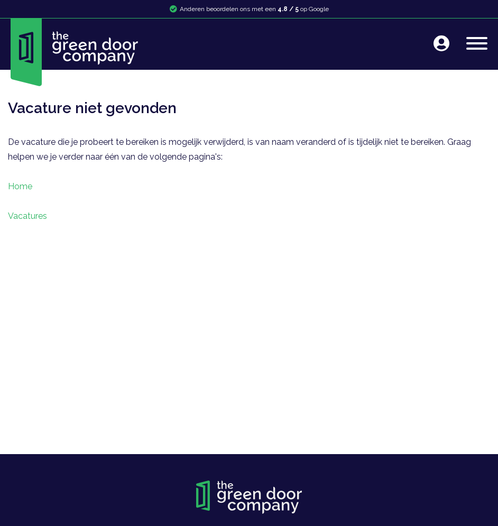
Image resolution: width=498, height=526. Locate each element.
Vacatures (27, 216)
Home (20, 186)
